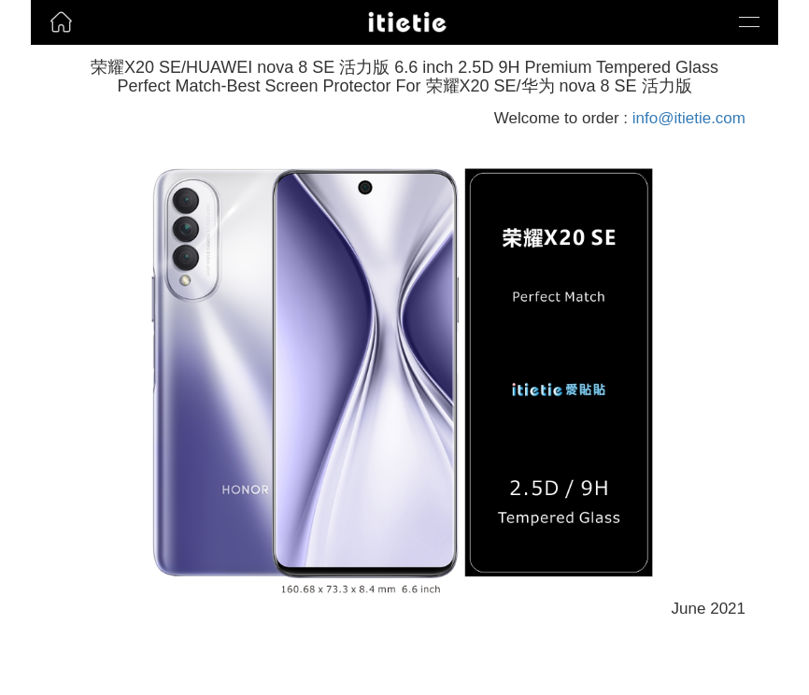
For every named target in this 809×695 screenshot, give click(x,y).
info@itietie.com (688, 118)
